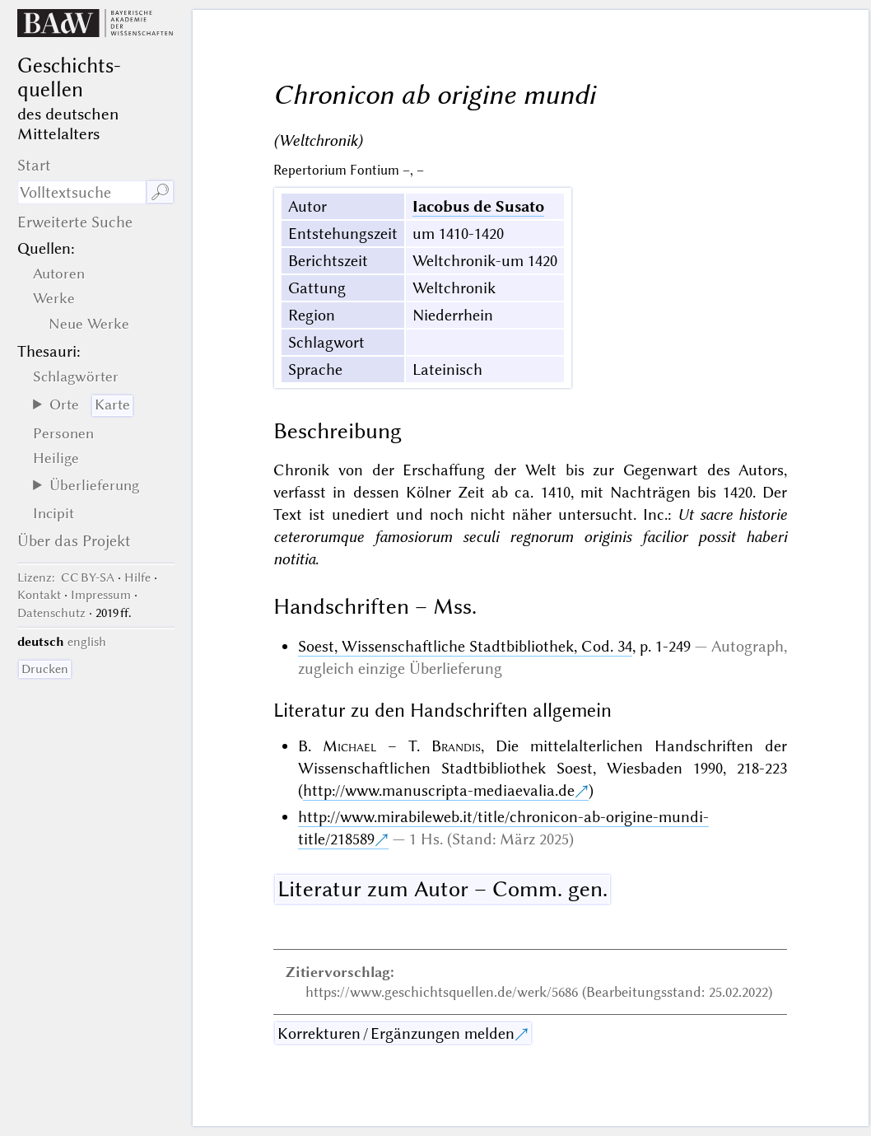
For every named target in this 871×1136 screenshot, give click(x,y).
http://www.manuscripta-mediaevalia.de (439, 790)
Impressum (101, 594)
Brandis (456, 745)
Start (34, 165)
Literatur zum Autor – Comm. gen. (442, 889)
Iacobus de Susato (478, 206)
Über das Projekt (74, 540)
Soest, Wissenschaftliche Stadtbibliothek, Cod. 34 (465, 646)
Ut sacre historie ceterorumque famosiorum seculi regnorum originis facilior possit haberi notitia (530, 536)
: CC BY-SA (65, 577)
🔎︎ (160, 192)
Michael (349, 745)
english (87, 641)
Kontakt (39, 594)
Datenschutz (51, 612)
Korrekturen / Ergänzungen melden (396, 1033)
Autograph (747, 646)
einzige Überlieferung (430, 668)
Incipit (53, 513)
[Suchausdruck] (81, 192)
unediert (360, 514)
